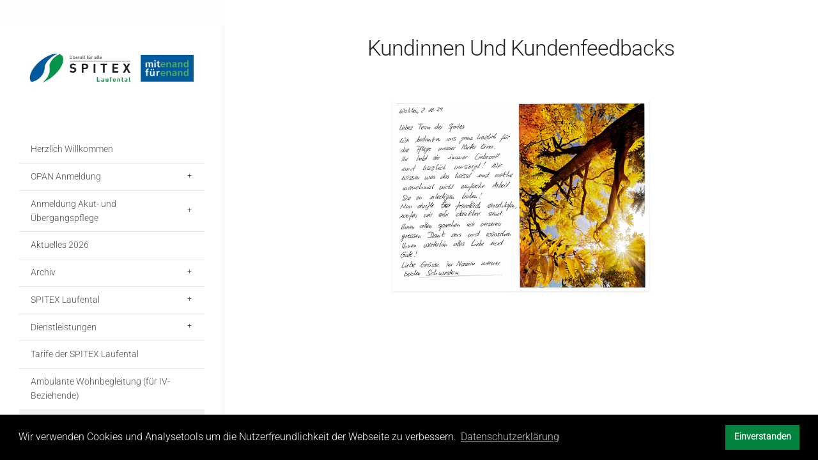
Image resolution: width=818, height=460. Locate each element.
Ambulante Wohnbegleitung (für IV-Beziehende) (100, 388)
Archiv (43, 272)
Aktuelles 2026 (60, 245)
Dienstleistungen (63, 327)
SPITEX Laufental (65, 300)
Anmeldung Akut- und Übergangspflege (73, 211)
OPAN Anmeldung (66, 176)
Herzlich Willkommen (72, 149)
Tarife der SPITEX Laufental (85, 354)
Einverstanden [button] (762, 436)
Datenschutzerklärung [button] (510, 437)
